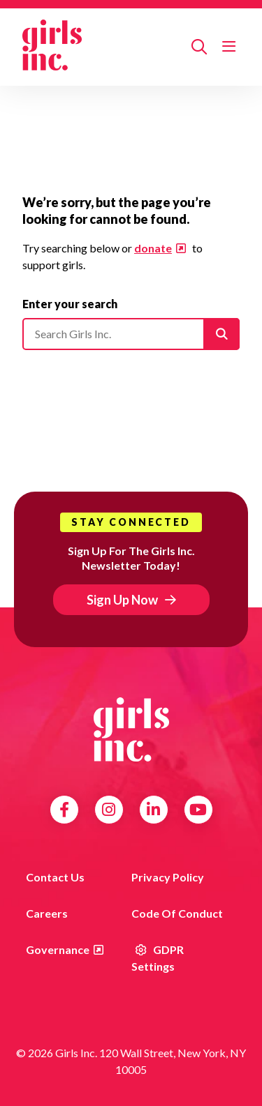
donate (153, 248)
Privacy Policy (167, 877)
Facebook (64, 809)
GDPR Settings (157, 958)
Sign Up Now (122, 599)
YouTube (198, 809)
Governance (57, 949)
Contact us (55, 877)
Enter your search (69, 303)
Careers (47, 913)
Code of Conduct (177, 913)
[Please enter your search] (131, 334)
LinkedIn (153, 809)
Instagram (108, 809)
